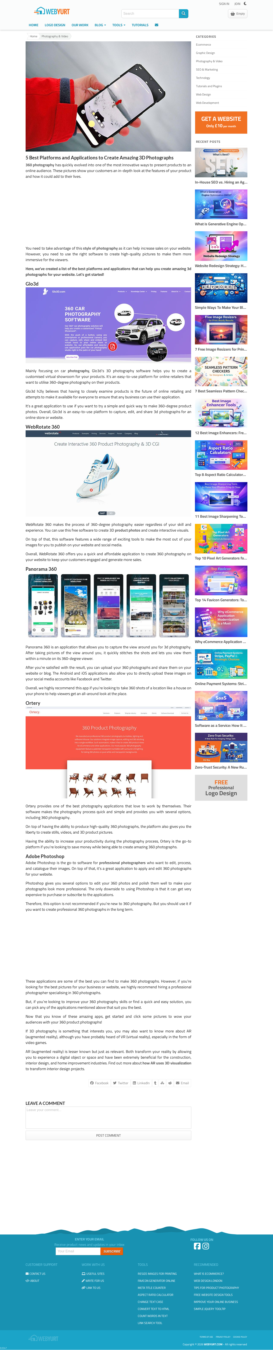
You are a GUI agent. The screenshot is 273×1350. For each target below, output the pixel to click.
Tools (118, 25)
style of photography (100, 248)
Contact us (35, 1273)
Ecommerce (203, 44)
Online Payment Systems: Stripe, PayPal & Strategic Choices (221, 684)
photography (78, 370)
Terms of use (206, 1337)
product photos (127, 530)
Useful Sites (93, 1273)
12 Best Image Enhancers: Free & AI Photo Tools (221, 433)
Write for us (93, 1281)
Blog (100, 25)
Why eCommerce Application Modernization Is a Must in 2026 (221, 642)
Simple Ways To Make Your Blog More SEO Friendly (221, 308)
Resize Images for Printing (157, 1273)
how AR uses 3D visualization (166, 1063)
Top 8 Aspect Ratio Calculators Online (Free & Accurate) (221, 475)
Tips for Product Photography (216, 1288)
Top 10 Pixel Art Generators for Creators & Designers (221, 558)
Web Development (207, 103)
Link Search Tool (150, 1323)
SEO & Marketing (207, 69)
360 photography (40, 164)
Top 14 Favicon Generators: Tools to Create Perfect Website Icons (221, 600)
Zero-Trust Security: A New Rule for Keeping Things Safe (221, 767)
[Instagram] (206, 1248)
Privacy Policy (223, 1337)
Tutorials (140, 25)
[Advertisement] (108, 212)
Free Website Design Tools (213, 1295)
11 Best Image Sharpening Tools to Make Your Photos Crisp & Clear (221, 516)
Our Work (80, 25)
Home (33, 25)
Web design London (208, 1281)
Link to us (91, 1288)
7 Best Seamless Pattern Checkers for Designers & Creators (221, 391)
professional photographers (122, 862)
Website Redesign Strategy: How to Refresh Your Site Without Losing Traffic (221, 266)
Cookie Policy (240, 1337)
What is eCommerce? (209, 1273)
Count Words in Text (153, 1316)
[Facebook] (198, 1248)
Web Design (203, 94)
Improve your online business (216, 1302)
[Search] (183, 13)
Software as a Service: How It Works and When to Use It (221, 726)
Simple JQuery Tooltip (209, 1309)
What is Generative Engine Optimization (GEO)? (221, 224)
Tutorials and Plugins (209, 86)
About (32, 1281)
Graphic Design (205, 53)
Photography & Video (55, 36)
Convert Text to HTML (153, 1309)
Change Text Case (150, 1302)
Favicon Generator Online (156, 1281)
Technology (203, 78)
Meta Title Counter (152, 1288)
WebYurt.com (213, 1344)
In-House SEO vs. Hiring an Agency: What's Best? (221, 182)
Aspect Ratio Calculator (155, 1295)
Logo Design (55, 25)
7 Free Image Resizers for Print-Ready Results (221, 349)
